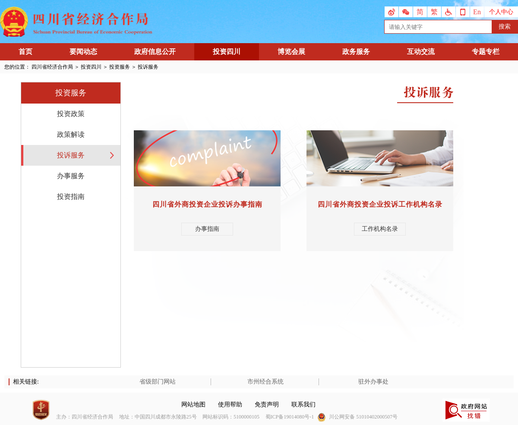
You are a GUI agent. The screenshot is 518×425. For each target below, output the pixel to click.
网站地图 (193, 404)
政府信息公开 (155, 51)
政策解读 (71, 134)
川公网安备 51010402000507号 (363, 417)
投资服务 (119, 67)
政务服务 (356, 51)
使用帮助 (230, 404)
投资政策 (71, 113)
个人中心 (501, 12)
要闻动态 (83, 51)
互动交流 (421, 51)
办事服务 (71, 175)
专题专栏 (485, 51)
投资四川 (226, 51)
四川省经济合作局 (52, 67)
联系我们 (303, 404)
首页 (25, 51)
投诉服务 (71, 155)
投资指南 (71, 196)
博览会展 (291, 51)
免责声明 (267, 404)
